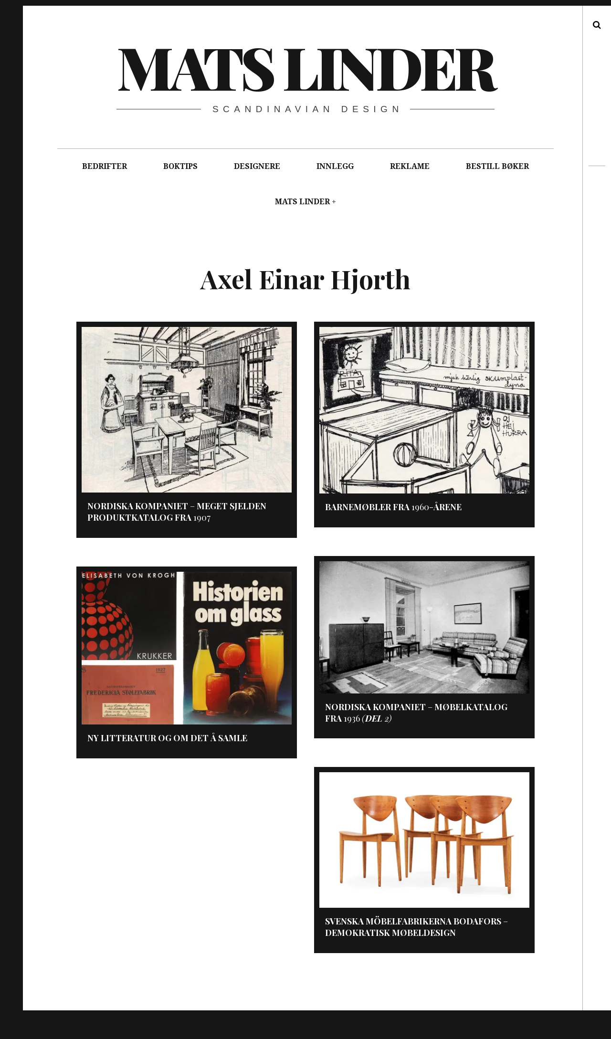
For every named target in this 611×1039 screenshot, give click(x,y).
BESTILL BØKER (497, 166)
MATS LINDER (302, 201)
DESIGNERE (257, 166)
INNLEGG (335, 166)
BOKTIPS (180, 166)
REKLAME (410, 166)
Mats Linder (305, 66)
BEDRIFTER (104, 166)
